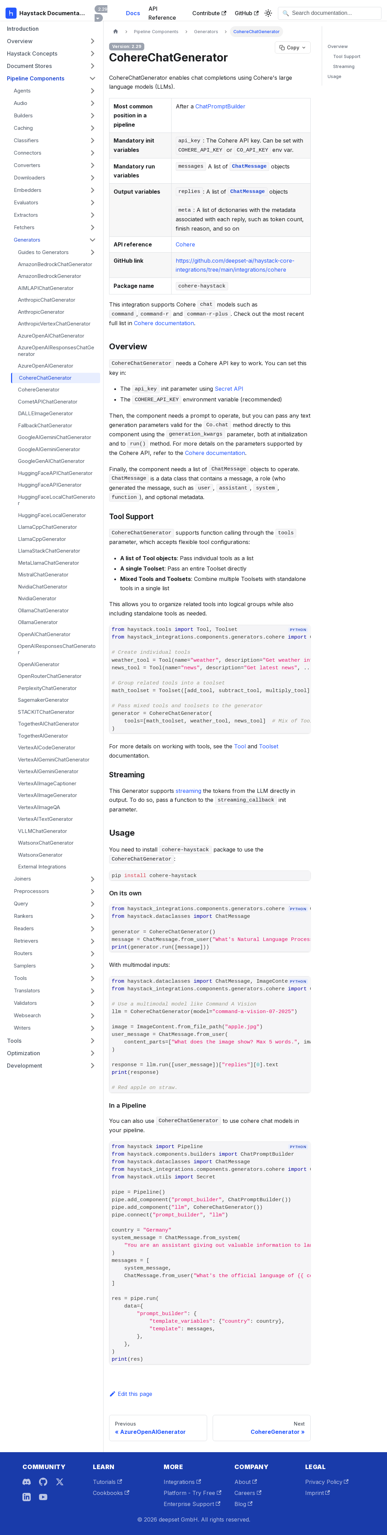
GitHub (247, 13)
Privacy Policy (327, 1481)
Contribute (209, 13)
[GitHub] (43, 1481)
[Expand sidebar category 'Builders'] (92, 115)
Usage (334, 76)
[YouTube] (43, 1497)
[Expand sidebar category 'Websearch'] (92, 1015)
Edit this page (130, 1393)
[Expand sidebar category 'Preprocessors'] (92, 891)
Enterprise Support (192, 1503)
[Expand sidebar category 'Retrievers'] (92, 941)
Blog (243, 1503)
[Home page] (115, 31)
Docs (133, 13)
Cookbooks (111, 1492)
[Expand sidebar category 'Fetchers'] (92, 227)
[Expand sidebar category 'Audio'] (92, 103)
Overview (338, 46)
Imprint (317, 1492)
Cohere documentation (164, 323)
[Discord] (26, 1481)
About (245, 1481)
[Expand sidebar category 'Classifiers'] (92, 140)
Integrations (182, 1481)
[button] (51, 41)
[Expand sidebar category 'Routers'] (92, 953)
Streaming (344, 66)
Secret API (229, 388)
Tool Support (346, 56)
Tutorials (107, 1481)
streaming (188, 790)
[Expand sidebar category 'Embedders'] (92, 190)
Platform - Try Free (192, 1492)
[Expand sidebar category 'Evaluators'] (92, 202)
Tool (240, 746)
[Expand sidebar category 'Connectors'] (92, 152)
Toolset (268, 746)
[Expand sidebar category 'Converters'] (92, 165)
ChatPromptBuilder (220, 106)
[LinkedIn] (26, 1497)
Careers (247, 1492)
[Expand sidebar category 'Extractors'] (92, 215)
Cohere (185, 244)
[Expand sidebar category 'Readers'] (92, 928)
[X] (59, 1481)
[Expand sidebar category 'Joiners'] (92, 879)
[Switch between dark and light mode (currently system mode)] (268, 13)
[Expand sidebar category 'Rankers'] (92, 916)
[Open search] (329, 13)
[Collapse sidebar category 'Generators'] (92, 239)
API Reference (162, 13)
